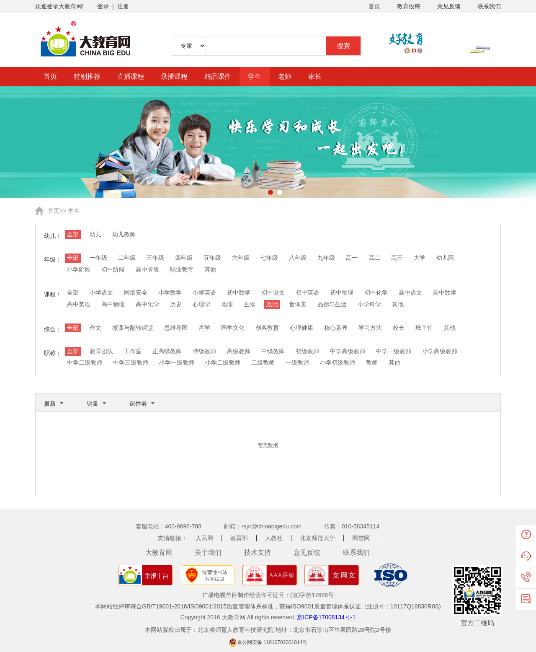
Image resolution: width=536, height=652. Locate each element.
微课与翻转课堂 (132, 327)
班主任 (424, 327)
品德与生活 (332, 304)
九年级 (326, 257)
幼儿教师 (124, 234)
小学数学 (170, 292)
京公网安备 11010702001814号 (272, 642)
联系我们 (489, 6)
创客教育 (267, 327)
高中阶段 (147, 269)
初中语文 (273, 292)
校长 (399, 327)
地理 (227, 304)
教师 (372, 362)
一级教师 (297, 362)
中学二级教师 (84, 362)
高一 (352, 257)
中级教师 (273, 351)
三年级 (155, 257)
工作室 (133, 351)
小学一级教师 (176, 362)
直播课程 (130, 76)
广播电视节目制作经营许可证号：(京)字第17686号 (268, 595)
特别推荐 (87, 76)
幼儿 (95, 234)
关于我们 (208, 552)
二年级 (127, 257)
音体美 (298, 304)
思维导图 (176, 327)
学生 (254, 76)
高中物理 (113, 304)
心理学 (201, 304)
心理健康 (301, 327)
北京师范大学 (317, 538)
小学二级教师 (222, 362)
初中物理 (341, 292)
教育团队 (101, 351)
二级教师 (263, 362)
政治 (272, 304)
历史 (176, 304)
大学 (419, 257)
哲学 (204, 327)
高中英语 (78, 304)
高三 (397, 257)
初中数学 (238, 292)
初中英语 (307, 292)
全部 (73, 234)
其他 (210, 269)
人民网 (204, 538)
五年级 (212, 257)
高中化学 (147, 304)
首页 (374, 6)
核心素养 (336, 327)
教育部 (239, 538)
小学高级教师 (439, 351)
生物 (249, 304)
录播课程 (174, 76)
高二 (374, 257)
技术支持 (257, 552)
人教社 (274, 538)
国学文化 (233, 327)
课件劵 (138, 403)
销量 (92, 403)
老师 (284, 76)
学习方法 (370, 327)
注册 (123, 6)
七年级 (269, 257)
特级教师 (204, 351)
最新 (50, 403)
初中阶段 (113, 269)
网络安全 (135, 292)
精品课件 (217, 76)
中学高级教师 (347, 351)
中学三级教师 (130, 362)
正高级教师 (167, 351)
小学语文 (101, 292)
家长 (315, 76)
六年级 (241, 257)
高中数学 (444, 292)
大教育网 (158, 552)
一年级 (98, 257)
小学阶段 (78, 269)
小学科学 (369, 304)
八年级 (298, 257)
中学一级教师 (393, 351)
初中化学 (376, 292)
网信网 (361, 538)
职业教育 (181, 269)
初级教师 (307, 351)
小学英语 (204, 292)
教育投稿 (408, 6)
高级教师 (238, 351)
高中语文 (410, 292)
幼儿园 (445, 257)
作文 (95, 327)
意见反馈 (449, 6)
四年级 (184, 257)
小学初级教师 (337, 362)
